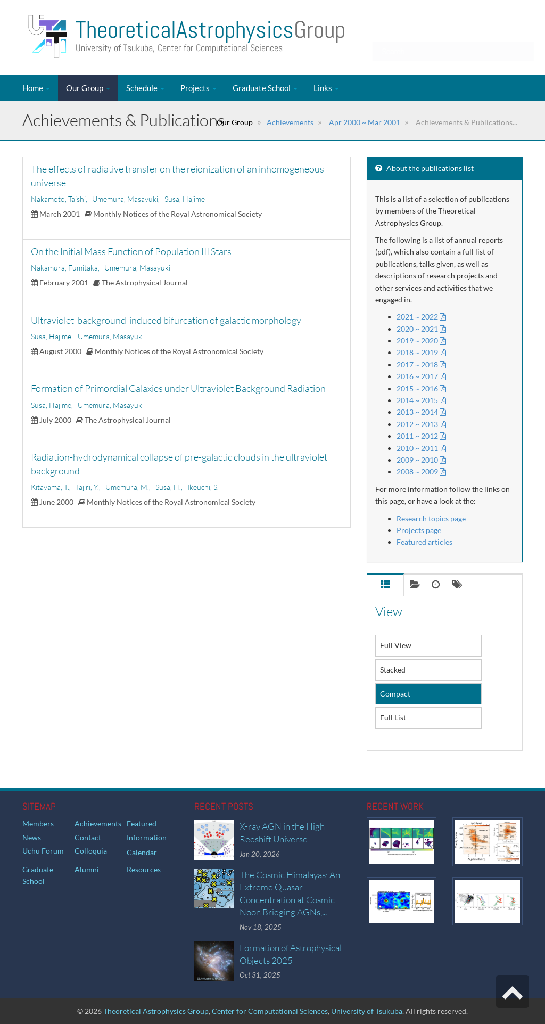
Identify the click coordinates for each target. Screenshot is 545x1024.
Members (38, 823)
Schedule (145, 88)
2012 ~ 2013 (421, 424)
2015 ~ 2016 (421, 388)
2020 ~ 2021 (421, 328)
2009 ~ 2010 (421, 459)
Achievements (290, 122)
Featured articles (424, 541)
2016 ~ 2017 (421, 376)
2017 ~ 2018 (421, 364)
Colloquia (91, 850)
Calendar (142, 852)
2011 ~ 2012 (421, 435)
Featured (141, 823)
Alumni (87, 869)
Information (147, 837)
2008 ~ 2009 (421, 471)
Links (326, 88)
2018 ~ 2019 (421, 352)
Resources (144, 869)
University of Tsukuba (366, 1010)
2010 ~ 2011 (421, 448)
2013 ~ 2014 (421, 411)
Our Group (88, 88)
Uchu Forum (43, 850)
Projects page (419, 530)
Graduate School (265, 88)
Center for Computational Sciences (270, 1010)
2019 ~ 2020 (421, 340)
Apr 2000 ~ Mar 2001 (363, 122)
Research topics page (431, 518)
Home (36, 88)
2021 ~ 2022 (421, 316)
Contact (88, 837)
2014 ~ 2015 (421, 400)
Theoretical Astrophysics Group (156, 1010)
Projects (198, 88)
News (31, 837)
